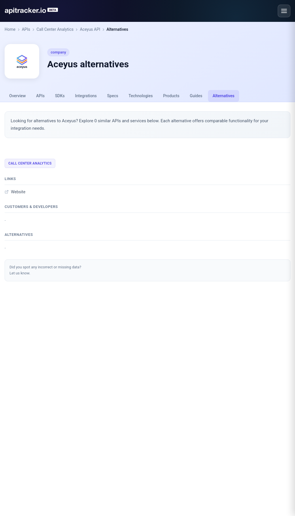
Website (15, 192)
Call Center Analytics (55, 29)
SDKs (60, 95)
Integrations (86, 95)
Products (171, 95)
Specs (112, 95)
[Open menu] (284, 11)
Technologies (140, 95)
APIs (26, 29)
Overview (17, 95)
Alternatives (117, 29)
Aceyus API (90, 29)
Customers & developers (31, 207)
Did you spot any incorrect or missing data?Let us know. (45, 270)
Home (10, 29)
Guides (196, 95)
